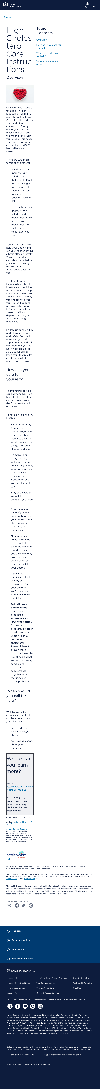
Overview (42, 39)
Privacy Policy (31, 879)
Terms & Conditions (45, 988)
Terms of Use (12, 879)
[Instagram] (39, 1006)
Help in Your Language (17, 988)
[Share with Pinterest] (30, 905)
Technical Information (83, 983)
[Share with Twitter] (23, 905)
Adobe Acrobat (40, 1055)
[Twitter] (9, 1006)
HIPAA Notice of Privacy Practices (51, 978)
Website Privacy (14, 993)
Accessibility (12, 978)
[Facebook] (17, 1006)
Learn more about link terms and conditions (70, 1050)
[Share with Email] (8, 905)
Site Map (77, 988)
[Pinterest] (32, 1006)
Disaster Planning (81, 978)
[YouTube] (24, 1006)
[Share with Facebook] (16, 905)
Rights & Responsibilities (47, 993)
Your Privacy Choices (45, 983)
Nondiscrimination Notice (18, 983)
